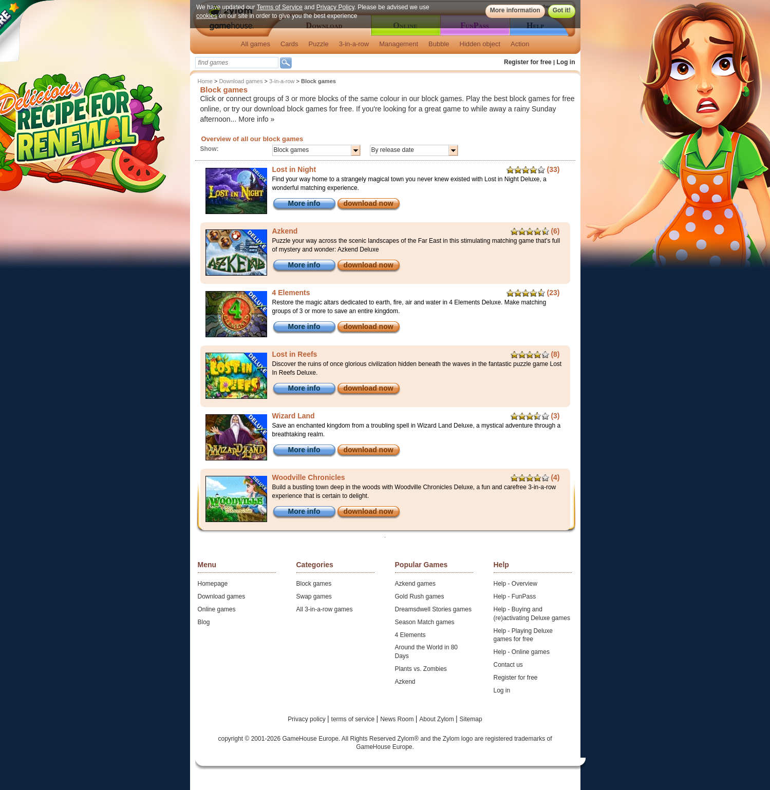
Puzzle (319, 44)
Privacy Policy (335, 7)
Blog (204, 622)
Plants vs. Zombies (421, 668)
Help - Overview (515, 583)
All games (255, 44)
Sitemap (471, 719)
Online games (217, 609)
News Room (398, 719)
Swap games (314, 596)
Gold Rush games (419, 596)
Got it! (561, 10)
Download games (240, 81)
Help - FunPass (515, 596)
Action (520, 44)
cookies (206, 16)
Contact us (508, 664)
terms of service (354, 719)
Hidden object (480, 44)
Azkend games (415, 583)
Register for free (528, 62)
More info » (256, 119)
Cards (289, 44)
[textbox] (236, 62)
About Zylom (437, 719)
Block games (314, 583)
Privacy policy (307, 719)
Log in (566, 62)
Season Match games (425, 622)
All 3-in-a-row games (324, 609)
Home (205, 81)
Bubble (438, 44)
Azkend (405, 681)
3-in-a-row (354, 44)
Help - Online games (522, 652)
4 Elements (410, 635)
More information (515, 10)
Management (398, 44)
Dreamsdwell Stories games (433, 609)
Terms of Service (279, 7)
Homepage (213, 583)
